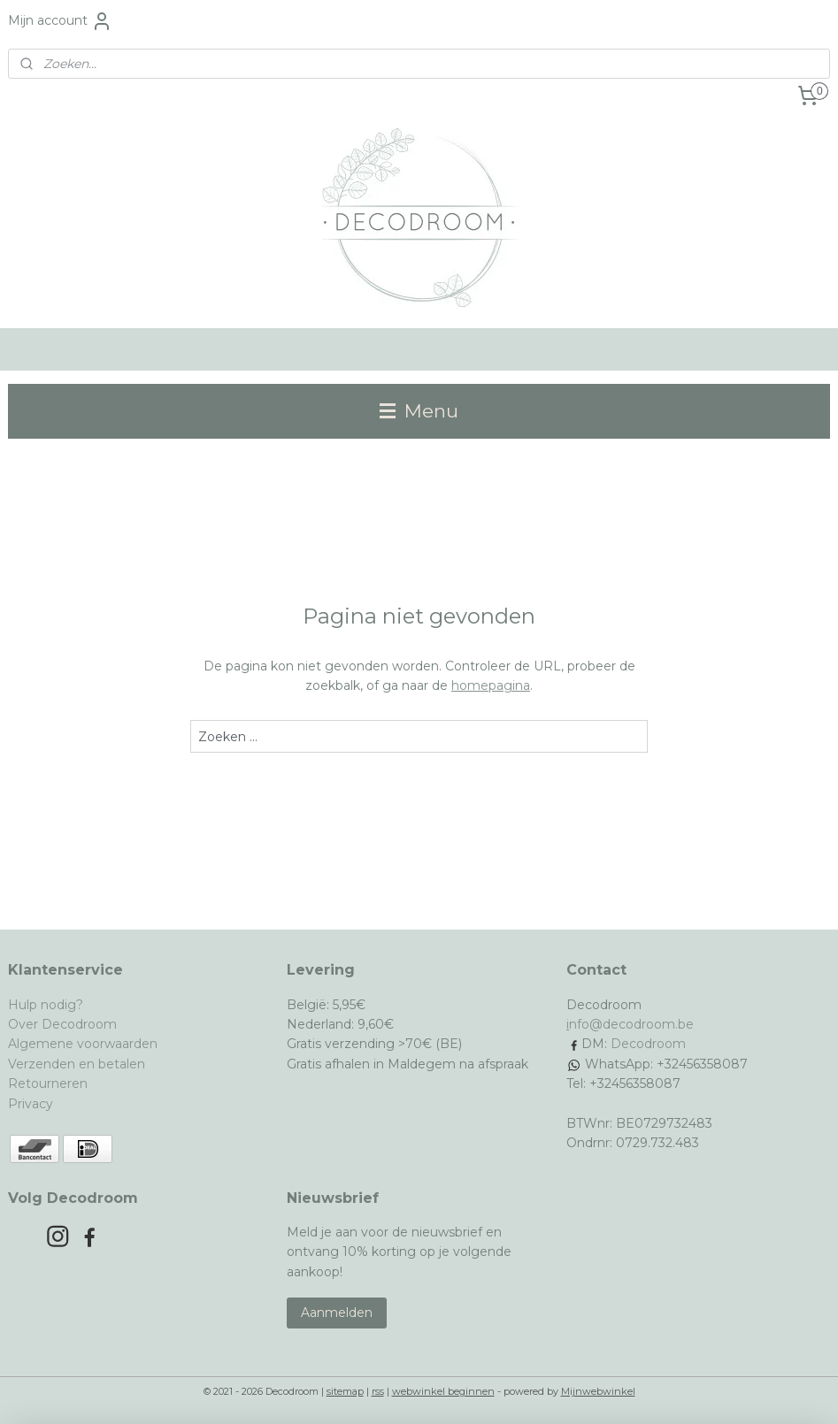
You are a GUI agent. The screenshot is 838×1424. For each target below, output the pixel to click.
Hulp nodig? (45, 1005)
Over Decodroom (62, 1024)
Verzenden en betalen (76, 1064)
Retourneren (48, 1083)
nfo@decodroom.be (631, 1024)
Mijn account (60, 21)
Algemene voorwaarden (83, 1044)
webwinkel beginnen (443, 1391)
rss (378, 1391)
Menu (419, 411)
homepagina (490, 685)
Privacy (30, 1104)
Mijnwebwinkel (598, 1391)
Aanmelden (337, 1313)
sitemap (345, 1391)
